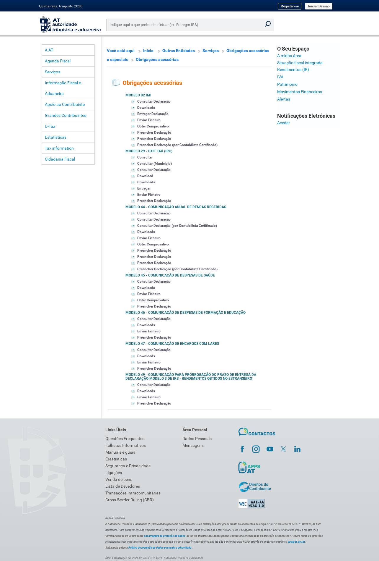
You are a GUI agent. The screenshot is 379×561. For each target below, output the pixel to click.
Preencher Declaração (154, 132)
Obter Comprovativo (153, 126)
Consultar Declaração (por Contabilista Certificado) (177, 226)
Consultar (145, 157)
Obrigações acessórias (157, 59)
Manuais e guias (120, 452)
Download (145, 176)
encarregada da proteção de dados (164, 535)
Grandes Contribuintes (65, 115)
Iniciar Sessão (319, 6)
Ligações (113, 472)
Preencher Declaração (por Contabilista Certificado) (177, 145)
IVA (280, 77)
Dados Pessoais (197, 438)
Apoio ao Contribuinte (65, 104)
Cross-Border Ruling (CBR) (129, 499)
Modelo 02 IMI (138, 95)
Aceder (283, 122)
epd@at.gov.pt (296, 541)
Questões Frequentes (124, 438)
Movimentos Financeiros (299, 91)
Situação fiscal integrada (300, 62)
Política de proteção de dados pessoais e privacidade (159, 547)
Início (148, 50)
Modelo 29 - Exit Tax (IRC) (148, 151)
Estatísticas (55, 137)
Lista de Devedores (122, 486)
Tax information (59, 148)
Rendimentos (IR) (293, 69)
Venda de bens (118, 479)
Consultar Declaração (154, 101)
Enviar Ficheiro (149, 120)
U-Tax (50, 126)
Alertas (283, 99)
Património (287, 84)
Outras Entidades (178, 50)
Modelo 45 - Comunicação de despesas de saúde (170, 275)
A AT (49, 50)
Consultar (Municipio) (154, 163)
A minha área (289, 55)
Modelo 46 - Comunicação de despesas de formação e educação (185, 313)
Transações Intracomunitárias (133, 493)
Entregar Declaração (153, 114)
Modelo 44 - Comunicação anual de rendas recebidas (175, 207)
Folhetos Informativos (125, 445)
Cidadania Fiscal (60, 159)
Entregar (144, 188)
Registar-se (290, 6)
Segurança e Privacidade (128, 465)
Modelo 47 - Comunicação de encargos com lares (172, 344)
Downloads (146, 108)
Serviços (52, 71)
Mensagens (193, 445)
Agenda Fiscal (58, 61)
